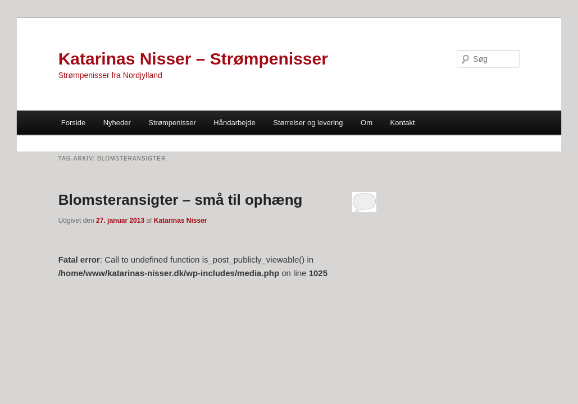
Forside (73, 122)
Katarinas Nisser (180, 220)
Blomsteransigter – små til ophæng (180, 199)
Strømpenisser (172, 122)
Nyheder (117, 122)
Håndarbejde (234, 122)
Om (366, 122)
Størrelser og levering (308, 122)
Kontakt (402, 122)
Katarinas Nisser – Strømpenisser (193, 58)
